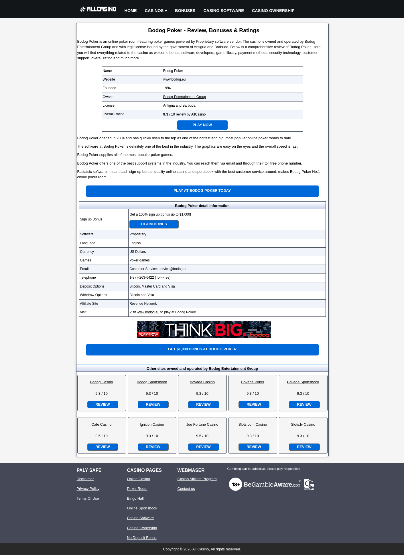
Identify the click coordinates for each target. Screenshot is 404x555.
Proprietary (137, 234)
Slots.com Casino (253, 424)
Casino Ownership (273, 10)
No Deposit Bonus (142, 538)
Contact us (186, 488)
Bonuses (185, 10)
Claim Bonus (154, 224)
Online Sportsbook (142, 508)
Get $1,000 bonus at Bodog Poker (202, 349)
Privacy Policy (88, 488)
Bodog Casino (101, 382)
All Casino (200, 549)
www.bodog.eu (174, 79)
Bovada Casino (202, 382)
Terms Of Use (88, 498)
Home (130, 10)
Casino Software (223, 10)
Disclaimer (85, 479)
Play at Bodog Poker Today (202, 190)
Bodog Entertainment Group (184, 97)
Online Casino (138, 479)
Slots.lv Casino (303, 424)
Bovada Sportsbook (303, 382)
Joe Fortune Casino (202, 424)
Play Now (202, 125)
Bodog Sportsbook (152, 382)
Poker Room (137, 488)
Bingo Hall (135, 498)
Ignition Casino (152, 424)
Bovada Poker (252, 382)
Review (102, 404)
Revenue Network (143, 304)
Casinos (154, 10)
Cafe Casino (101, 424)
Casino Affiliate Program (197, 479)
